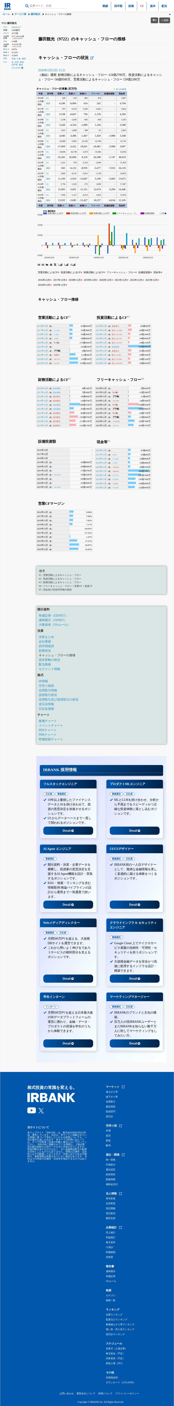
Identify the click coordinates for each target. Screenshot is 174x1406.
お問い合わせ (66, 1393)
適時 (24, 59)
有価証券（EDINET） (53, 615)
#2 (128, 316)
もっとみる (120, 89)
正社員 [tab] (49, 794)
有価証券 (110, 1276)
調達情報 (110, 1179)
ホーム (6, 14)
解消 (108, 1145)
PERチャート (48, 730)
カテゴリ (110, 1295)
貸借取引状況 (48, 695)
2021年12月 (42, 346)
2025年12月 (42, 363)
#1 (69, 316)
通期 (48, 103)
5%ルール (111, 1281)
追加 (164, 20)
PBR (5, 41)
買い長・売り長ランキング (120, 1329)
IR (13, 62)
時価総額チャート (51, 739)
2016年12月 (42, 326)
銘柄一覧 (110, 1300)
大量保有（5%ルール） (54, 624)
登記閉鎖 (110, 1208)
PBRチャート (48, 734)
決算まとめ (46, 637)
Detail (68, 830)
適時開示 (110, 1271)
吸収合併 (110, 1218)
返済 (108, 1136)
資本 (152, 6)
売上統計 (110, 1232)
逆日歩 (109, 1116)
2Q (47, 98)
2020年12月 (42, 342)
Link (5, 62)
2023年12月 (42, 355)
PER (5, 33)
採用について (105, 1393)
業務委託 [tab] (61, 794)
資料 (5, 58)
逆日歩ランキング (115, 1334)
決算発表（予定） (115, 1358)
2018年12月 (42, 334)
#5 (108, 440)
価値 (21, 64)
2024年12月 (42, 359)
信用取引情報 (48, 690)
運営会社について (85, 1393)
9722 (5, 27)
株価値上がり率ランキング (120, 1324)
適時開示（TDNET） (53, 620)
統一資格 (110, 1160)
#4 (142, 378)
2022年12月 (42, 351)
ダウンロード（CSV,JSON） (120, 1382)
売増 (108, 1131)
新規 (108, 1140)
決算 (17, 62)
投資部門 (110, 1111)
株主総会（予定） (115, 1353)
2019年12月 (42, 338)
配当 (164, 6)
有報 (14, 59)
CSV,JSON (17, 68)
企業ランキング (114, 1315)
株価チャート (48, 721)
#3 (69, 378)
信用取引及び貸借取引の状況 (59, 699)
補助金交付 (112, 1184)
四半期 (118, 6)
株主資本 (110, 1242)
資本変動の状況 (49, 660)
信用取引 (110, 1102)
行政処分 (110, 1165)
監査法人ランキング (116, 1319)
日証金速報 (46, 708)
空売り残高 (46, 685)
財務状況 (45, 650)
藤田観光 (35, 14)
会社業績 (45, 641)
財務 (131, 6)
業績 (105, 6)
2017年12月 (42, 330)
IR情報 (43, 681)
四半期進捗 (46, 646)
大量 (19, 59)
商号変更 (110, 1198)
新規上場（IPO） (115, 1363)
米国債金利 (112, 1377)
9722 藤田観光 (9, 23)
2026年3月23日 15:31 (52, 70)
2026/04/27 (16, 27)
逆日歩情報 (46, 704)
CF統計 (110, 1247)
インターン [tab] (51, 1006)
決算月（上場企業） (116, 1348)
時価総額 (110, 1252)
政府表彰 (110, 1174)
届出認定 (110, 1169)
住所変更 (110, 1203)
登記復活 (110, 1213)
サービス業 (20, 14)
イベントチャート (51, 725)
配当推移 (45, 664)
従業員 (109, 1257)
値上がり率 (112, 1092)
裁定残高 (110, 1107)
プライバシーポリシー (127, 1393)
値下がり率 (112, 1097)
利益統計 (110, 1237)
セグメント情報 (49, 669)
